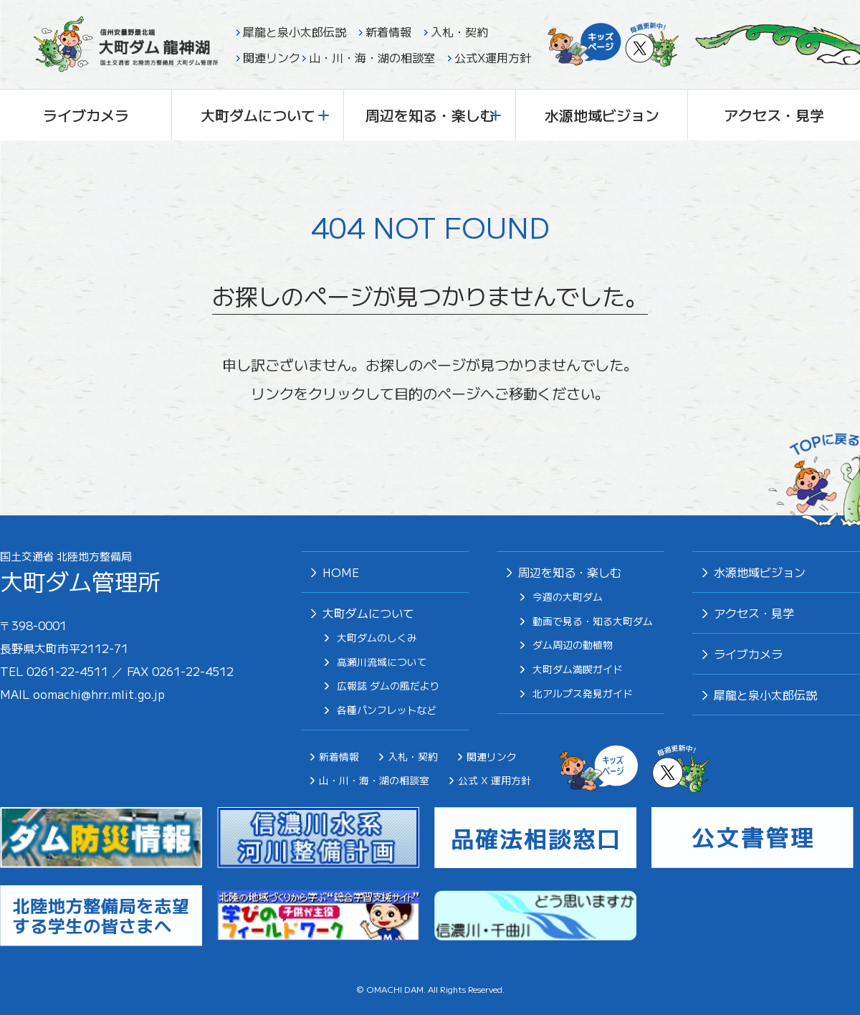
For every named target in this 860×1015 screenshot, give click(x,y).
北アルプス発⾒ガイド (582, 694)
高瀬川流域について (382, 662)
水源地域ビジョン (602, 115)
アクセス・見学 (774, 115)
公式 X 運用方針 (494, 780)
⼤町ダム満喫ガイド (577, 669)
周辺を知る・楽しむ (434, 115)
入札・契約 (459, 31)
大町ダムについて (265, 115)
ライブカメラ (86, 115)
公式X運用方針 (492, 57)
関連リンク (271, 57)
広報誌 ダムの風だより (388, 686)
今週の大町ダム (567, 597)
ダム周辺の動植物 (572, 645)
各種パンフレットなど (387, 710)
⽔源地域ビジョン (760, 572)
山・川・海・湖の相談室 (372, 57)
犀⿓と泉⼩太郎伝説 (765, 694)
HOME (340, 572)
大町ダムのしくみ (377, 638)
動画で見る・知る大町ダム (592, 621)
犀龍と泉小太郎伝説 (294, 31)
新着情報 (388, 31)
